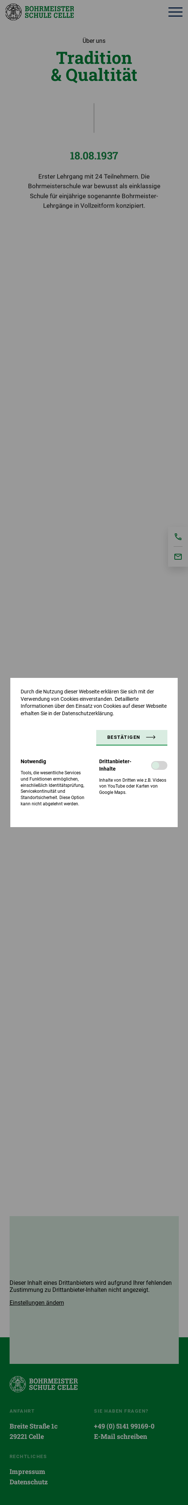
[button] (132, 737)
